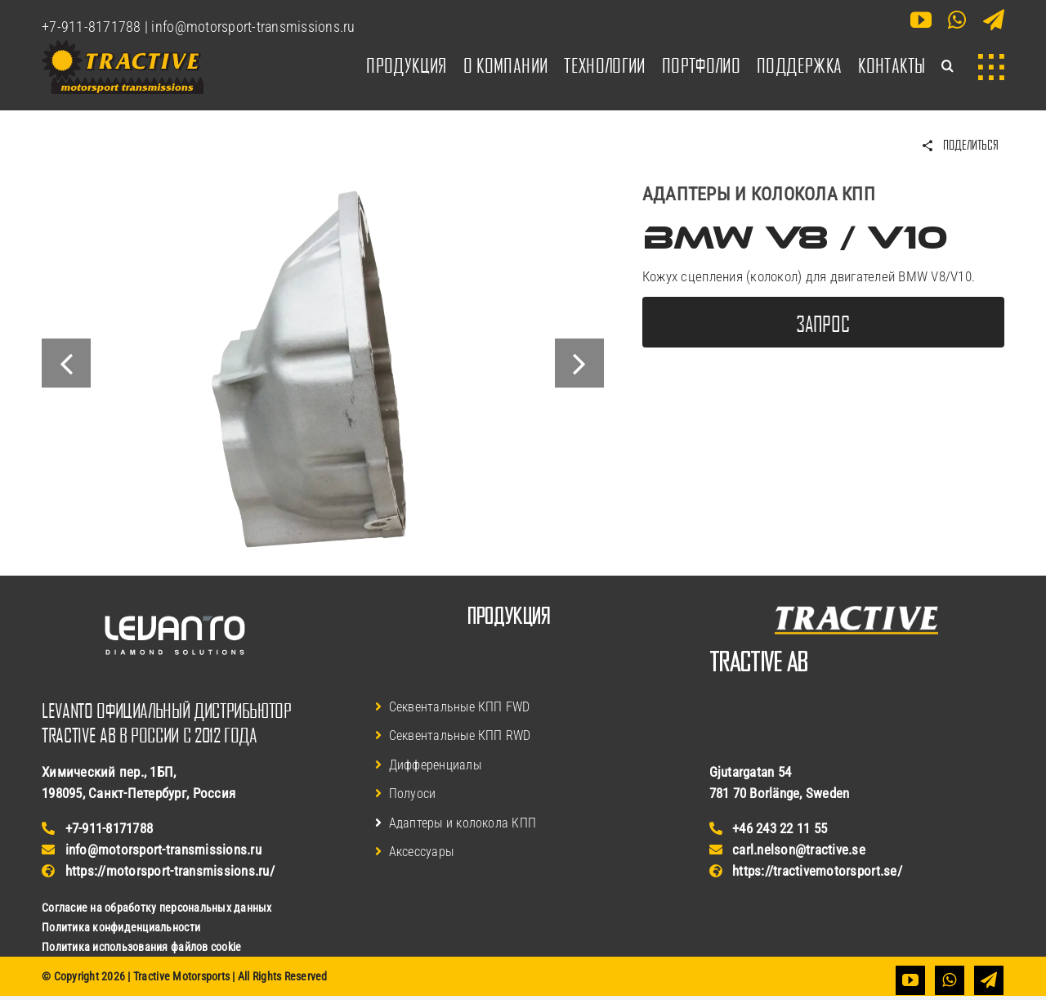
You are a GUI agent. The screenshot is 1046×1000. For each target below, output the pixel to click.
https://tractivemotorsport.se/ (805, 871)
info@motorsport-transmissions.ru (253, 26)
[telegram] (993, 19)
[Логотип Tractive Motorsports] (122, 46)
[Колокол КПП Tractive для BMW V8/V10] (323, 189)
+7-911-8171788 (91, 26)
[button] (947, 67)
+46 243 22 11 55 (768, 828)
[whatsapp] (957, 19)
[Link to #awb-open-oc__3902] (991, 67)
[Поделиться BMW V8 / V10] (959, 145)
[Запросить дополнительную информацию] (823, 322)
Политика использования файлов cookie (141, 946)
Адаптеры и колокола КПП (758, 194)
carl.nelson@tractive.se (787, 849)
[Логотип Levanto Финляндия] (175, 598)
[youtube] (921, 19)
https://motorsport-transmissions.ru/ (158, 871)
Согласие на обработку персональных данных (156, 907)
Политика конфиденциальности (121, 927)
